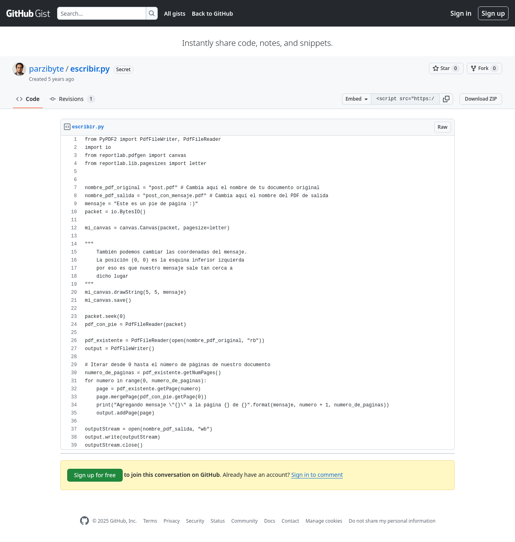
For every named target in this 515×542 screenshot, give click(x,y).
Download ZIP (481, 98)
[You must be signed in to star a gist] (446, 68)
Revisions (72, 99)
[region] (257, 293)
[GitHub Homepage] (84, 521)
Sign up (493, 13)
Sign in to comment (317, 474)
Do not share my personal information (392, 520)
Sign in (461, 13)
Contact (290, 520)
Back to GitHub (212, 13)
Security (195, 520)
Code (28, 99)
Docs (269, 520)
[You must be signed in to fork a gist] (484, 68)
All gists (174, 13)
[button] (446, 99)
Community (244, 520)
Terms (150, 520)
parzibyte (46, 68)
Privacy (172, 520)
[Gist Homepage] (28, 13)
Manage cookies (323, 520)
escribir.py (89, 68)
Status (218, 520)
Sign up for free (95, 475)
